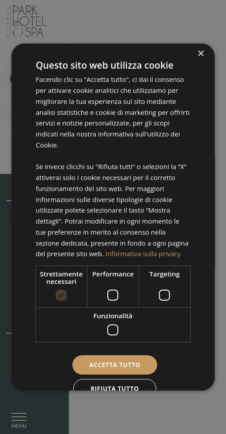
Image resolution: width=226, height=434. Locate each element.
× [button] (200, 54)
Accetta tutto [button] (114, 364)
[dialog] (113, 217)
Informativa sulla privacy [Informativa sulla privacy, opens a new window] (142, 253)
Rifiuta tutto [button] (114, 388)
